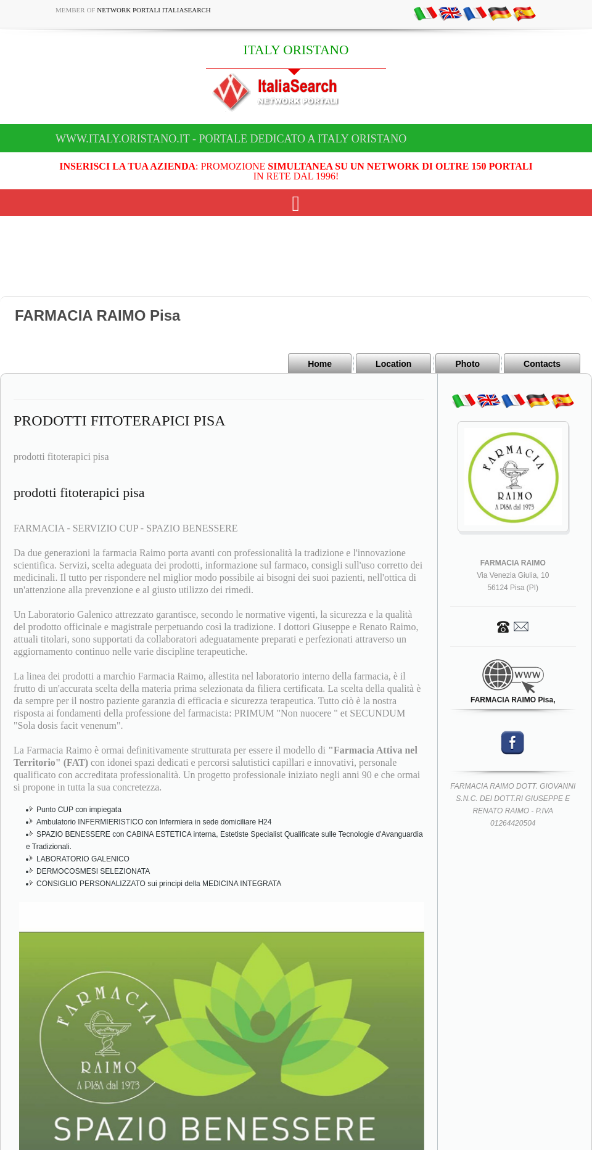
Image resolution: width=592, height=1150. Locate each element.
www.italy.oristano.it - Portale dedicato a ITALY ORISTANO (231, 139)
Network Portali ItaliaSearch (154, 10)
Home (320, 364)
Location (393, 364)
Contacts (542, 364)
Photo (467, 364)
